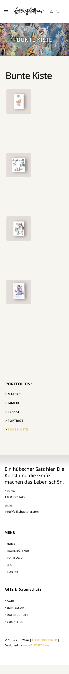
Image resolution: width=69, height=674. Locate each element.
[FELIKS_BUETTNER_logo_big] (28, 8)
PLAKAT (14, 412)
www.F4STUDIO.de (36, 645)
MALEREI (15, 394)
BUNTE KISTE (18, 429)
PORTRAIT (15, 421)
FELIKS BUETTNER (44, 640)
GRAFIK (13, 403)
